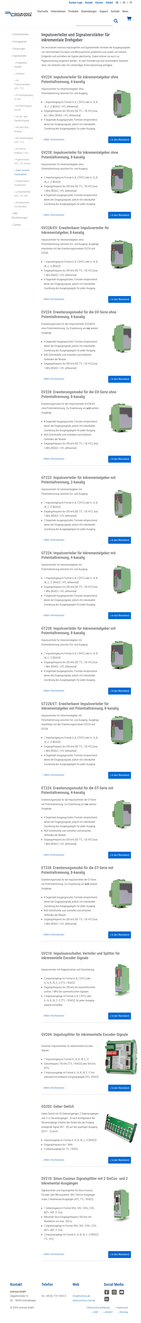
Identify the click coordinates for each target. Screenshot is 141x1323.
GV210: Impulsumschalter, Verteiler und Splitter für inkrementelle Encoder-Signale (80, 955)
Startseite (42, 11)
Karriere (99, 2)
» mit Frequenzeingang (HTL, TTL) (22, 84)
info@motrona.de (81, 1296)
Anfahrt (109, 2)
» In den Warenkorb (119, 139)
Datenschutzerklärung (98, 1307)
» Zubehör (16, 224)
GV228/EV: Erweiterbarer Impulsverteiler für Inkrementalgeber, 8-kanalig (75, 230)
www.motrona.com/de (84, 1300)
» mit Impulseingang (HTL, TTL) (23, 140)
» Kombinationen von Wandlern (22, 204)
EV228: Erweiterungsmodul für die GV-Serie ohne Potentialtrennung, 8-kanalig (78, 394)
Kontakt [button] (115, 11)
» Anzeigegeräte (19, 41)
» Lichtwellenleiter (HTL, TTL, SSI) (22, 193)
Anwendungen (89, 11)
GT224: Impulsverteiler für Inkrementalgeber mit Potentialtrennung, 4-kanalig (78, 555)
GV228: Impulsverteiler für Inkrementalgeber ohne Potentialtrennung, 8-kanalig (79, 154)
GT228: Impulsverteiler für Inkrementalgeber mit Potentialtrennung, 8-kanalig (78, 630)
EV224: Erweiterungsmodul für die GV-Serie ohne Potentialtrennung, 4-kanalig (78, 314)
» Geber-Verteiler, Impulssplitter (22, 172)
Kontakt (89, 2)
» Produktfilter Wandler (20, 64)
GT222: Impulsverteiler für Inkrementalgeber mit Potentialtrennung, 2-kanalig (78, 479)
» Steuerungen (18, 48)
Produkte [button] (73, 11)
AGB (95, 1312)
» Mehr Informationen (54, 139)
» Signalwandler (19, 55)
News (125, 11)
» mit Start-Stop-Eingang (21, 129)
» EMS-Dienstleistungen (20, 215)
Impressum (122, 1307)
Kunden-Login (75, 2)
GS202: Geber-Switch (57, 1106)
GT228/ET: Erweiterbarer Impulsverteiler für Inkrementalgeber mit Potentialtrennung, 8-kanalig (80, 706)
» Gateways (19, 73)
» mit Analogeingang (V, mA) (23, 97)
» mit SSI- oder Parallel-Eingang (21, 118)
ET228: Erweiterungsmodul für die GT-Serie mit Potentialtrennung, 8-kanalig (77, 870)
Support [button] (103, 11)
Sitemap (123, 1312)
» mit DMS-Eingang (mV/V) (23, 107)
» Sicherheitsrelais (20, 34)
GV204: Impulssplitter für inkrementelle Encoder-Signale (84, 1034)
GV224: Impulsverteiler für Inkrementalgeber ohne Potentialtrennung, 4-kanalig (79, 79)
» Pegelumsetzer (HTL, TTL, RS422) (22, 161)
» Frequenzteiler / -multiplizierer (22, 183)
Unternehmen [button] (58, 11)
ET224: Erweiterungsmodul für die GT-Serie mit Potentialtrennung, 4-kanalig (77, 790)
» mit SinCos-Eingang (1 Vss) (21, 150)
